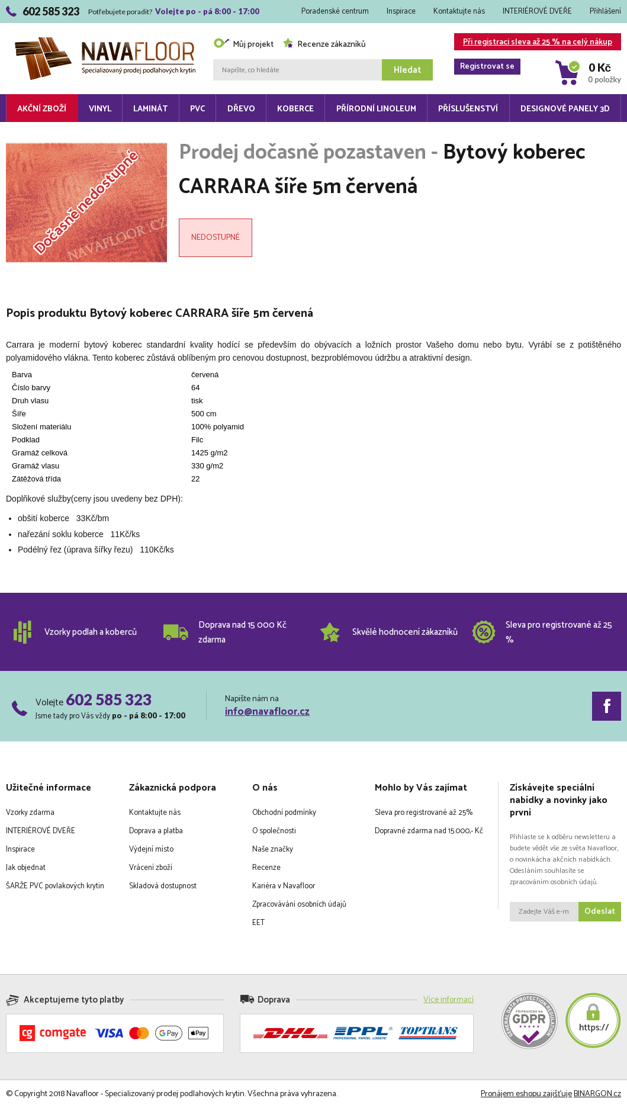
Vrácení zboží (150, 868)
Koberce (295, 109)
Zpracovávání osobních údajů (299, 904)
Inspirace (401, 11)
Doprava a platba (156, 831)
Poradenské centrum (335, 11)
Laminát (150, 109)
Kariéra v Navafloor (283, 886)
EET (258, 923)
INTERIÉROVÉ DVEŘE (537, 11)
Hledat (407, 70)
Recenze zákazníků (324, 45)
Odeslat (599, 911)
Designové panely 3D (565, 109)
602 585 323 (109, 699)
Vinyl (100, 109)
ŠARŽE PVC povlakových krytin (55, 886)
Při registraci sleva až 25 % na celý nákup (533, 43)
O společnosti (274, 831)
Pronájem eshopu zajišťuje (526, 1094)
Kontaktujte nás (459, 11)
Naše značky (272, 849)
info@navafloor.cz (267, 712)
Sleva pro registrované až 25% (423, 813)
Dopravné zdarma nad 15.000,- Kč (429, 831)
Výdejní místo (151, 849)
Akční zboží (41, 109)
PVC (197, 109)
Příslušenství (468, 109)
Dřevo (241, 109)
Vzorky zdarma (30, 813)
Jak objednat (26, 868)
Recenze (266, 868)
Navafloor (105, 41)
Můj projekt (243, 45)
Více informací (448, 1000)
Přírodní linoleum (376, 109)
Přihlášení (605, 11)
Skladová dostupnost (163, 886)
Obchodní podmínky (284, 813)
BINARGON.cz (597, 1094)
